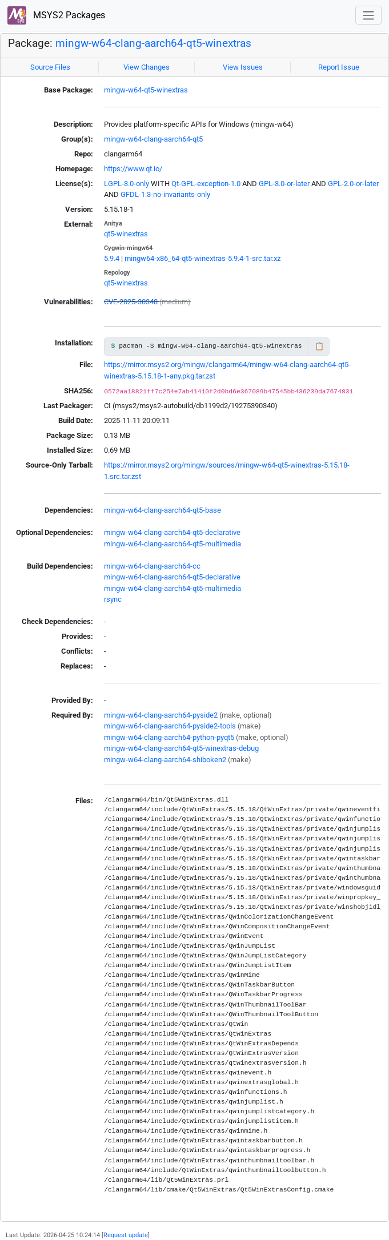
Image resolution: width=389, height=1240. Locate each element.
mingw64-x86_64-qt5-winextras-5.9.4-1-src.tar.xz (202, 258)
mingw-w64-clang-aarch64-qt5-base (162, 510)
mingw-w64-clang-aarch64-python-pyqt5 (169, 737)
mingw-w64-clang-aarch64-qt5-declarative (172, 532)
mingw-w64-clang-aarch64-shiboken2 (165, 759)
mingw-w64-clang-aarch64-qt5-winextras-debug (181, 748)
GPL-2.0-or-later (353, 183)
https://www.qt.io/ (133, 168)
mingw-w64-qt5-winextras (146, 90)
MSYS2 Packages (56, 15)
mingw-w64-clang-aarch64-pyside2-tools (170, 726)
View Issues (243, 67)
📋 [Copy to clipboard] (319, 346)
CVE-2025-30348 (131, 301)
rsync (113, 599)
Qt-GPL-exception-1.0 (205, 183)
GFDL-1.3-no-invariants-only (165, 194)
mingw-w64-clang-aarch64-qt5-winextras (153, 43)
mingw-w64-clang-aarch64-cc (152, 566)
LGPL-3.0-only (126, 183)
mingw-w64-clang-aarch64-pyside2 (161, 715)
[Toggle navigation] (368, 15)
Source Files (50, 67)
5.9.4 (111, 258)
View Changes (146, 67)
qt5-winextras (126, 234)
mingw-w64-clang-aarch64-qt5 (153, 139)
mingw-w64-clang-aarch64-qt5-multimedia (172, 544)
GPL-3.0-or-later (284, 183)
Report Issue (338, 67)
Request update (125, 1235)
